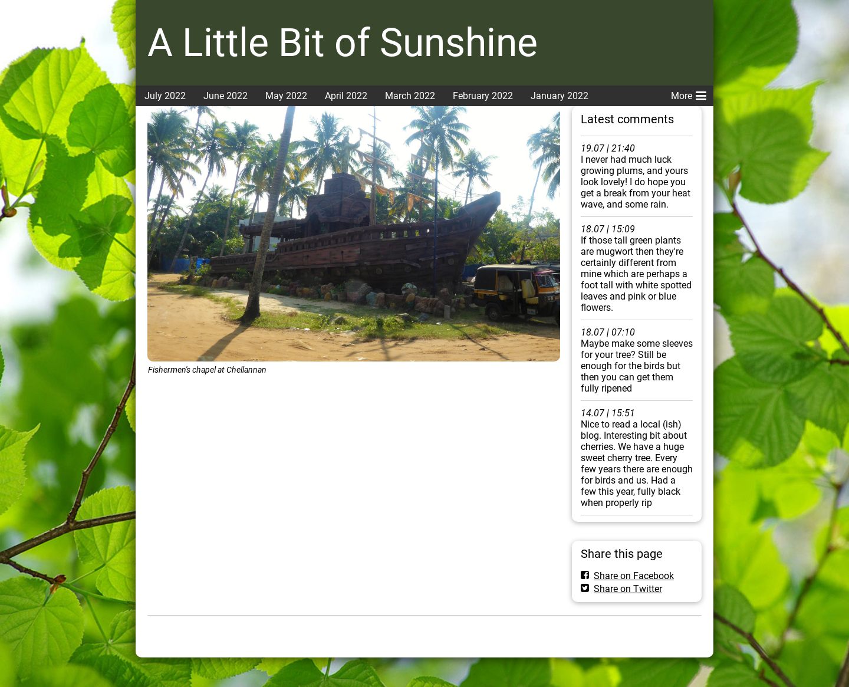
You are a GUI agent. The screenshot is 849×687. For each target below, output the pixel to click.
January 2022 (559, 95)
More (688, 94)
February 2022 (483, 95)
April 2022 (346, 95)
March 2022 (410, 95)
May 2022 (286, 95)
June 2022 (225, 95)
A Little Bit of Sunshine (342, 42)
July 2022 (165, 95)
